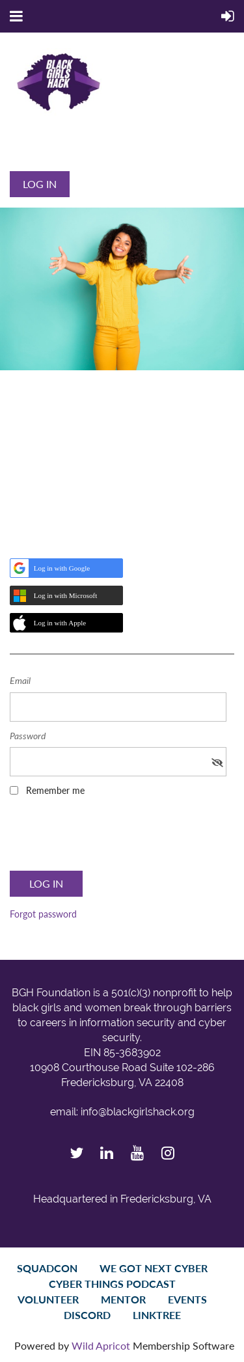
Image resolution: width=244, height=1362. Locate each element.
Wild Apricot (101, 1345)
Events (187, 1299)
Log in (40, 184)
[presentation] (109, 837)
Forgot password (43, 913)
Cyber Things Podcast (112, 1283)
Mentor (123, 1299)
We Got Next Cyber (154, 1268)
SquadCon (47, 1268)
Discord (87, 1315)
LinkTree (157, 1315)
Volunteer (48, 1299)
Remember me (55, 790)
